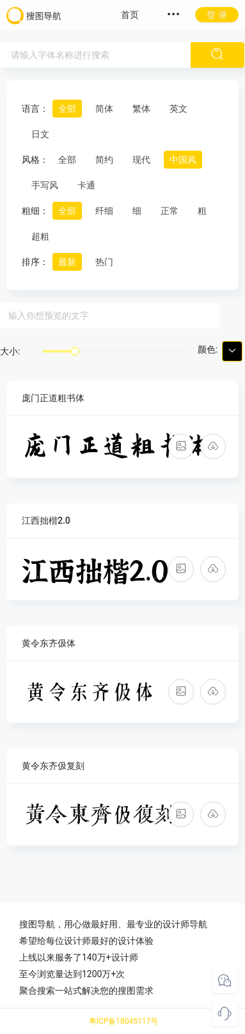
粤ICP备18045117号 (124, 1021)
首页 (130, 15)
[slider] (74, 351)
